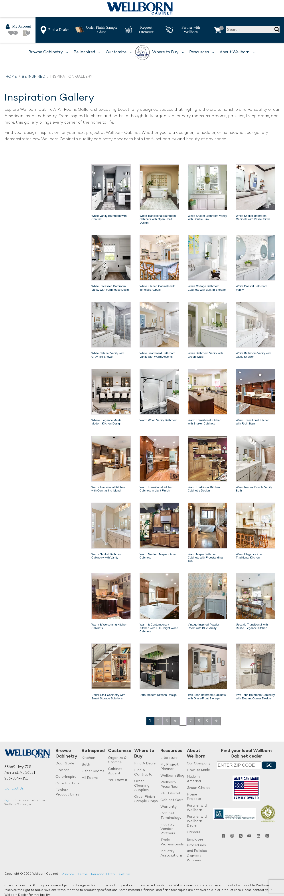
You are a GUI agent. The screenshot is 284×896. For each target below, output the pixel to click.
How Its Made (198, 770)
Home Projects (194, 797)
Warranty (168, 807)
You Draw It (118, 780)
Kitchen (88, 758)
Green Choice (198, 788)
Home (11, 77)
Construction (67, 783)
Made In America (194, 779)
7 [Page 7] (190, 721)
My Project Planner (169, 767)
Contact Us (14, 789)
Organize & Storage (117, 760)
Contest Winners (194, 858)
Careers (193, 832)
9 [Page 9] (207, 721)
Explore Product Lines (67, 792)
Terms (82, 874)
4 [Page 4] (175, 721)
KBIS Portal (170, 793)
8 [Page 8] (199, 721)
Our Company (199, 764)
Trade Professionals (172, 842)
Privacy (67, 874)
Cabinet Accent (115, 771)
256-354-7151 (16, 779)
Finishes (62, 770)
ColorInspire (65, 777)
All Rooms (90, 778)
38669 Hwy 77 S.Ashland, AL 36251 (19, 770)
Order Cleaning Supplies (141, 786)
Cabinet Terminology (170, 816)
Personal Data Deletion (110, 874)
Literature (169, 758)
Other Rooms (93, 771)
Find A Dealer (145, 764)
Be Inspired (33, 77)
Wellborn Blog (172, 776)
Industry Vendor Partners (167, 829)
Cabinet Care (171, 800)
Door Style (64, 764)
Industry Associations (171, 853)
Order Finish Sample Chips (146, 799)
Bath (86, 765)
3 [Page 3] (167, 721)
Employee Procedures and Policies (197, 845)
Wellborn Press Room (170, 785)
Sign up (9, 800)
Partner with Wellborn (197, 808)
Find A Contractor (144, 772)
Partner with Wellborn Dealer (197, 821)
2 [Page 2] (158, 721)
